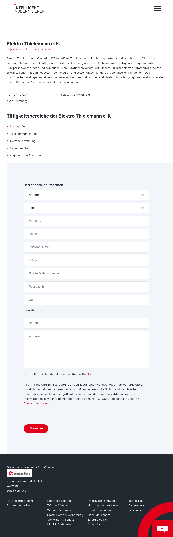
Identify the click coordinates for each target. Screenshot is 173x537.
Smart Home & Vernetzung (65, 514)
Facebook (134, 510)
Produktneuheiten (19, 505)
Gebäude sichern (99, 514)
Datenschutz (136, 505)
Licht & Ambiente (59, 524)
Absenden (36, 428)
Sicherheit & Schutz (60, 519)
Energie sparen (98, 519)
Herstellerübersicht (20, 500)
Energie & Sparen (59, 500)
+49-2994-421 (81, 95)
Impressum (136, 500)
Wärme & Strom (58, 505)
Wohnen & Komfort (60, 510)
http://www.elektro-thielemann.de (30, 49)
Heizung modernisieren (103, 505)
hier (89, 374)
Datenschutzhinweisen (39, 403)
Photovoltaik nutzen (101, 500)
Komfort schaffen (99, 510)
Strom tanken (97, 524)
